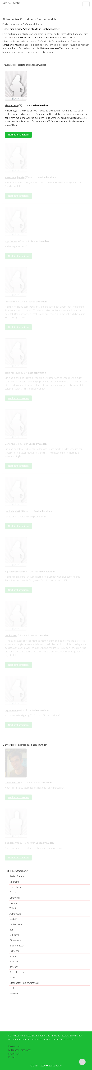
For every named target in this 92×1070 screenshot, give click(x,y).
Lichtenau (14, 950)
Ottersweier (15, 940)
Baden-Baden (16, 876)
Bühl (11, 929)
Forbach (13, 892)
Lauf (11, 988)
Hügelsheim (15, 887)
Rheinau (13, 961)
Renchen (13, 966)
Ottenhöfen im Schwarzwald (24, 982)
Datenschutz (14, 1046)
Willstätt (13, 908)
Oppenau (14, 903)
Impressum (14, 1053)
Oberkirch (14, 897)
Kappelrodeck (16, 972)
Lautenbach (15, 924)
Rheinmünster (16, 945)
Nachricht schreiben (18, 134)
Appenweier (15, 913)
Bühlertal (14, 934)
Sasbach (13, 977)
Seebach (13, 993)
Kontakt (12, 1057)
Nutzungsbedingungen (19, 1049)
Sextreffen (7, 37)
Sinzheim (14, 881)
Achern (13, 956)
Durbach (13, 918)
